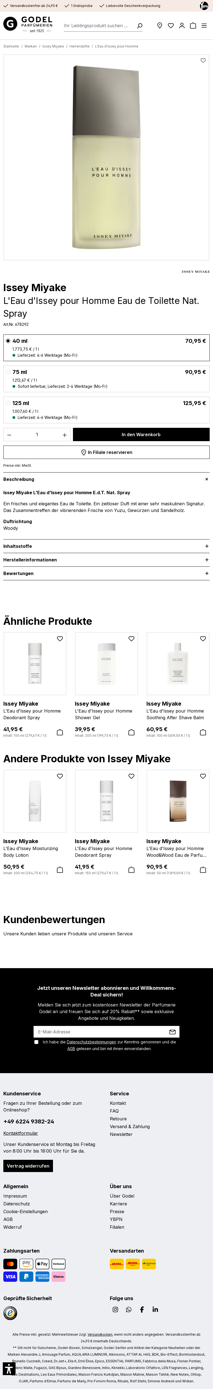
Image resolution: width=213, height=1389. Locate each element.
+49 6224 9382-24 (28, 1121)
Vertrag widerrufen (28, 1166)
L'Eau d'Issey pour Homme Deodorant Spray (35, 710)
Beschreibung (18, 479)
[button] (9, 1368)
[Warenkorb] (193, 25)
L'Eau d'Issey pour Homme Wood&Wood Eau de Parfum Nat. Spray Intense (178, 847)
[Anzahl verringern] (9, 434)
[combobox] (98, 25)
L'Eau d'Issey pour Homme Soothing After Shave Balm (178, 710)
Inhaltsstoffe (17, 546)
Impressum (15, 1196)
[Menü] (204, 25)
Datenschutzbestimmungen (91, 1042)
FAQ (114, 1111)
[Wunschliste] (170, 25)
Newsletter (121, 1134)
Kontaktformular (20, 1133)
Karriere (118, 1203)
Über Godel (122, 1196)
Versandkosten (100, 1334)
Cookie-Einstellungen (25, 1211)
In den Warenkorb (141, 434)
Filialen (117, 1227)
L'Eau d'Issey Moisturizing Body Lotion (35, 847)
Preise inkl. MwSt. (17, 465)
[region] (106, 158)
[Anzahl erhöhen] (65, 434)
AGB (71, 1048)
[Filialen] (159, 25)
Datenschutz (16, 1203)
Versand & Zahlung (130, 1126)
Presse (117, 1211)
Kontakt (118, 1103)
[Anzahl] (37, 434)
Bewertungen (18, 573)
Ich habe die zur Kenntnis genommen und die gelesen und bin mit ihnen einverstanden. (109, 1045)
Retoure (118, 1118)
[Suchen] (138, 25)
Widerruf (12, 1227)
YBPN (116, 1219)
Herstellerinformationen (30, 560)
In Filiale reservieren (106, 451)
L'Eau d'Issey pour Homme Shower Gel (106, 710)
